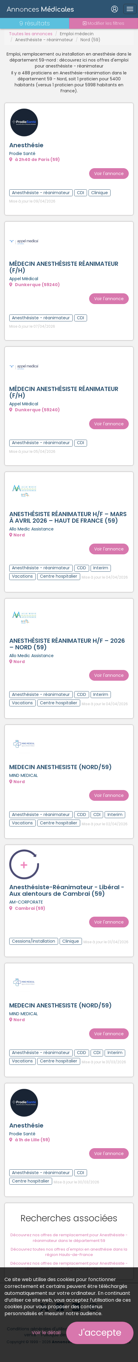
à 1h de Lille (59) (29, 1140)
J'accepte (99, 1332)
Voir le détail (46, 1332)
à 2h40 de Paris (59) (34, 159)
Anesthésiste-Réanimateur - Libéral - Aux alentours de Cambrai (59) (66, 890)
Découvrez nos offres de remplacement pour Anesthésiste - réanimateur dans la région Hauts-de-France (69, 1266)
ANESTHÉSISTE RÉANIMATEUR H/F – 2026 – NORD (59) (67, 643)
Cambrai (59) (27, 908)
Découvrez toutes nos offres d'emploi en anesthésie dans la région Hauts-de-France (69, 1252)
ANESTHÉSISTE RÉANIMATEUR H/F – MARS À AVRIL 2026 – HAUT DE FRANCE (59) (68, 517)
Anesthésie (26, 145)
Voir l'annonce (109, 174)
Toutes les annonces (30, 34)
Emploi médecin (77, 34)
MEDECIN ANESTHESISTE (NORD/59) (60, 767)
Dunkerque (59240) (34, 285)
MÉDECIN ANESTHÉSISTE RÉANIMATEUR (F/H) (63, 267)
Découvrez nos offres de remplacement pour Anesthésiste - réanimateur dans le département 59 (69, 1237)
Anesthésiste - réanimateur (44, 40)
